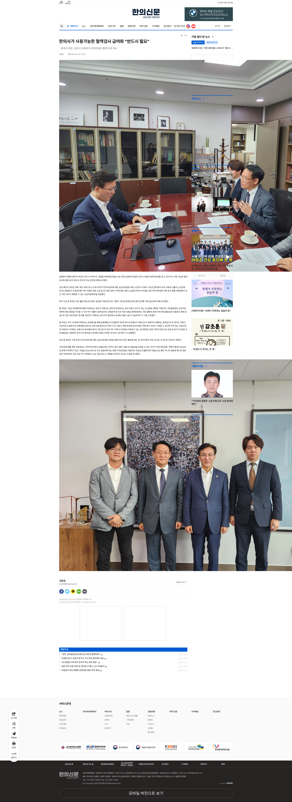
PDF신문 (144, 26)
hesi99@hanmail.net (68, 584)
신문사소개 (69, 764)
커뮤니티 (112, 26)
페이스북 (61, 591)
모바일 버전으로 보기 (146, 793)
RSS (223, 764)
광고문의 (167, 26)
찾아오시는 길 (88, 764)
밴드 (84, 591)
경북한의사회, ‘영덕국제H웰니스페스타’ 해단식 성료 (212, 48)
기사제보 (156, 26)
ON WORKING (97, 26)
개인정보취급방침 (107, 764)
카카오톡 (73, 591)
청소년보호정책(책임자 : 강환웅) (126, 764)
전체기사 (72, 26)
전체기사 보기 (181, 582)
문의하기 (227, 26)
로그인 (217, 26)
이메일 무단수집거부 (146, 764)
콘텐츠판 (132, 26)
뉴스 (84, 26)
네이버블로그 (79, 591)
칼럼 (122, 26)
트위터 (67, 591)
